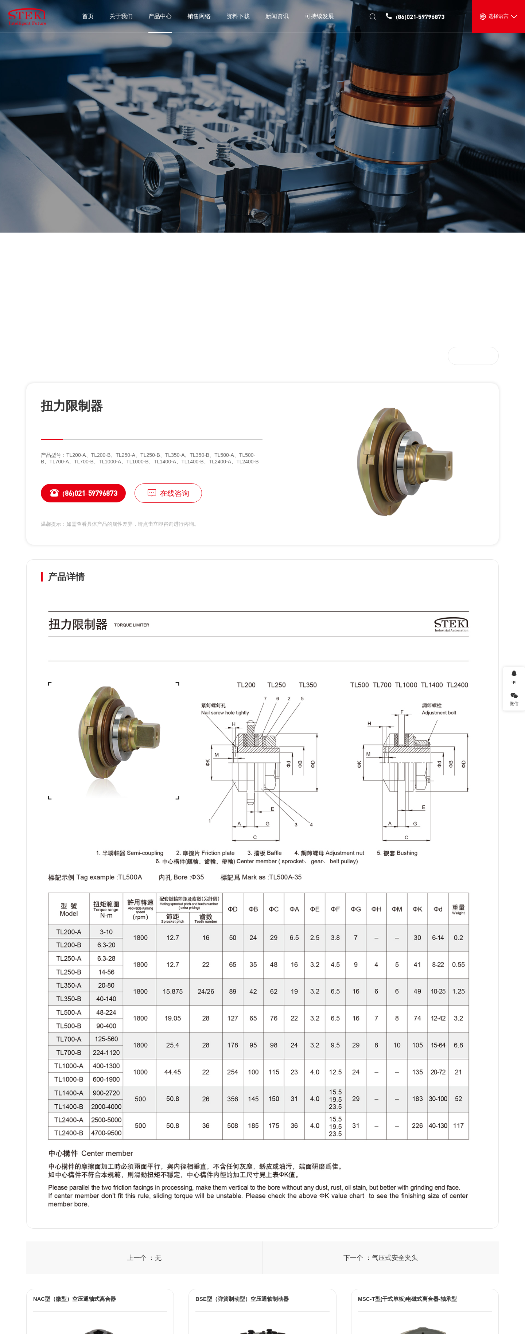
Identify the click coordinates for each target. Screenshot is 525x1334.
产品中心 (69, 355)
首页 (42, 355)
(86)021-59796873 (79, 493)
